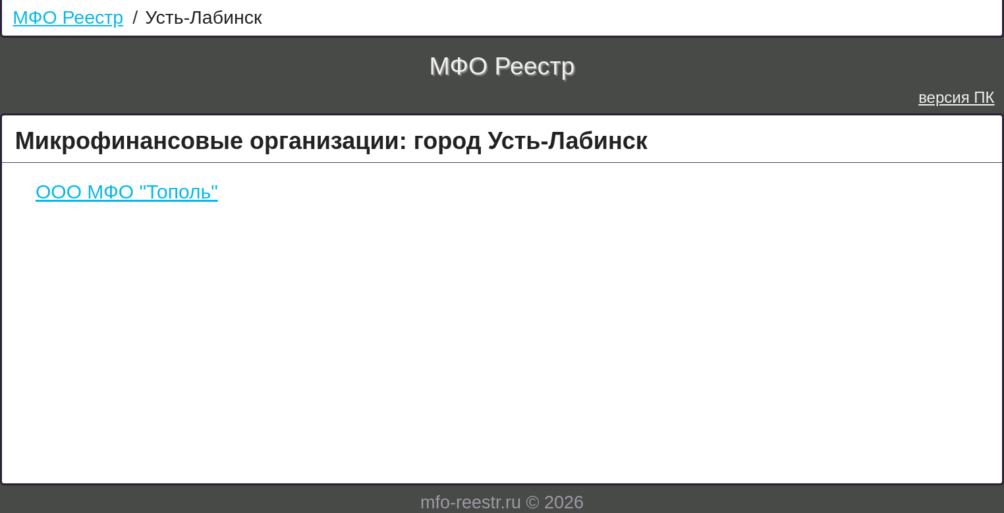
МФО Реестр (68, 17)
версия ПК (956, 97)
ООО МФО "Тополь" (127, 191)
